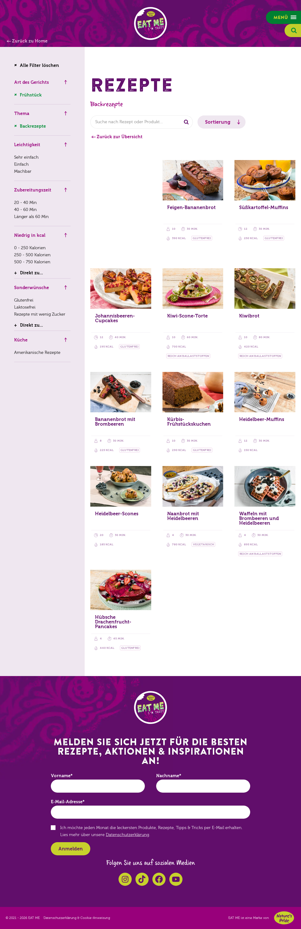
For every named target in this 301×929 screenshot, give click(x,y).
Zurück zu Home (30, 41)
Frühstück (31, 95)
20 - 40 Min (25, 202)
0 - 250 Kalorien (30, 247)
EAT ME (150, 23)
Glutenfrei (23, 300)
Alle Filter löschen (39, 65)
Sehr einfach (26, 157)
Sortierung (217, 122)
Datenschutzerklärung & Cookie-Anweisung (77, 918)
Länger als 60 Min (31, 216)
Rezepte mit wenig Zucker (39, 314)
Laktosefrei (25, 307)
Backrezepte (33, 126)
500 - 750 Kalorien (32, 262)
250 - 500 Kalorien (32, 254)
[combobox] (141, 122)
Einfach (21, 164)
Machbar (23, 171)
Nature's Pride (284, 917)
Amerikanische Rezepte (37, 352)
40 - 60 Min (25, 209)
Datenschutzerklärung (127, 834)
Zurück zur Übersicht (120, 136)
